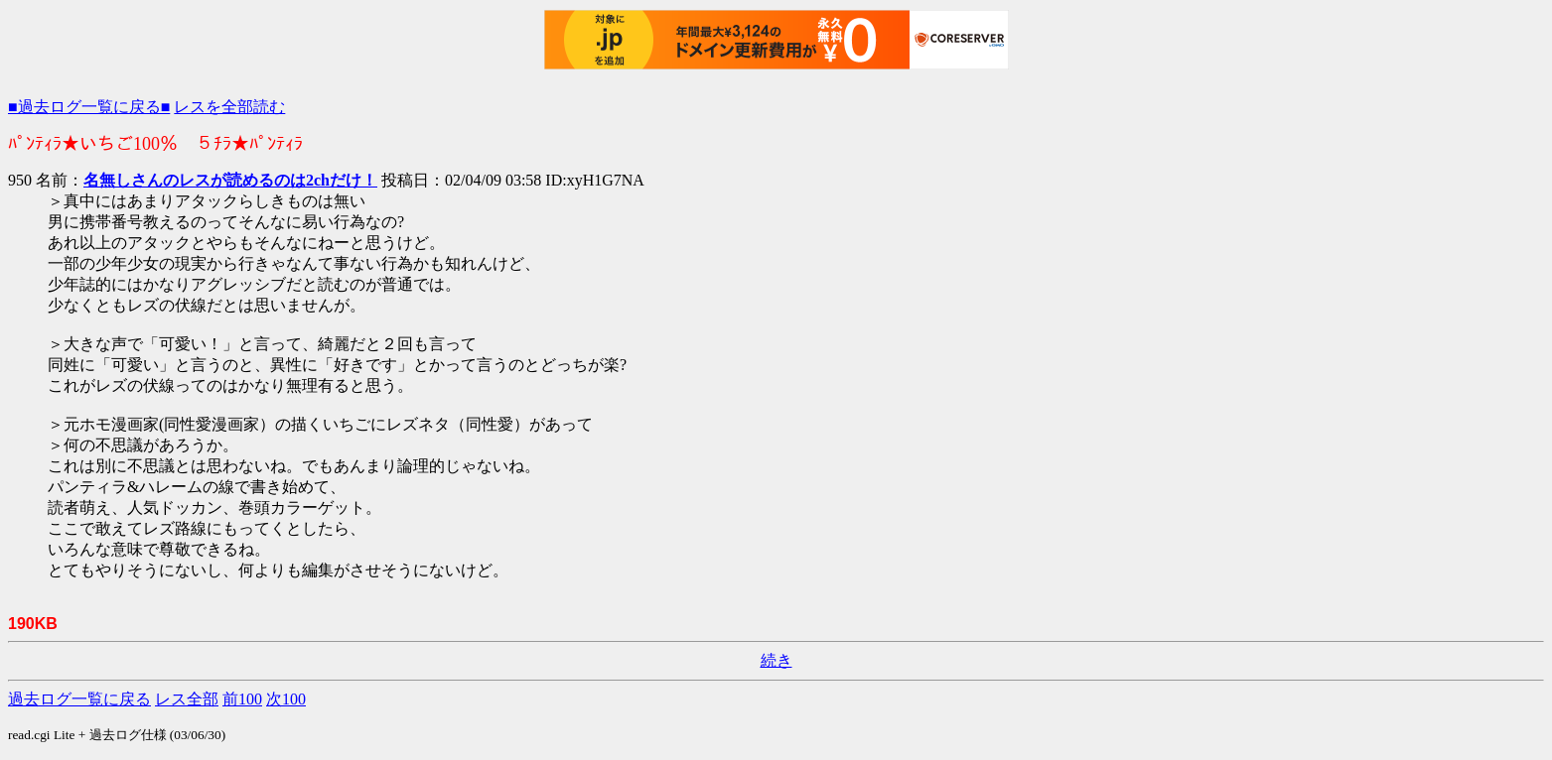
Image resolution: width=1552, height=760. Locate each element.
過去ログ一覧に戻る (79, 699)
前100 (242, 699)
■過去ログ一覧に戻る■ (89, 106)
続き (776, 660)
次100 (286, 699)
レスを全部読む (229, 106)
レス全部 (186, 699)
